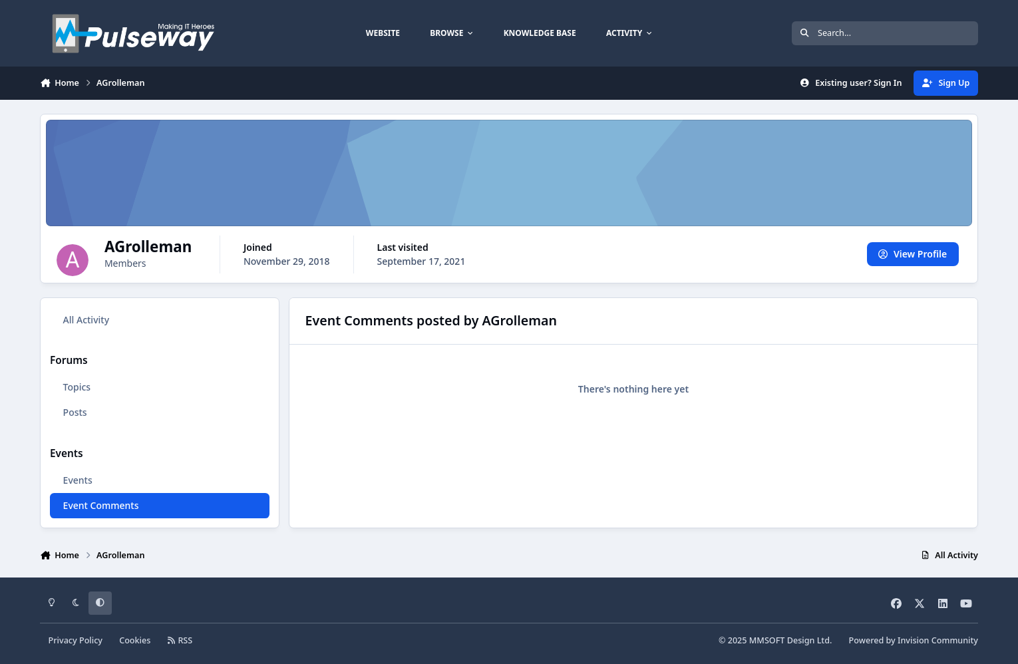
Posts (75, 412)
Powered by (913, 640)
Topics (77, 387)
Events (77, 480)
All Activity (86, 319)
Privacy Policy (75, 640)
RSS (180, 640)
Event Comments (101, 505)
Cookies (134, 640)
